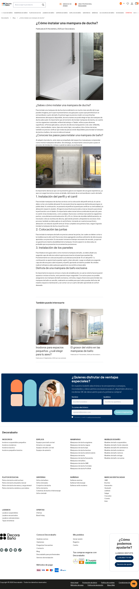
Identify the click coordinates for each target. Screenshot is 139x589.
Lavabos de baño (48, 12)
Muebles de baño (7, 12)
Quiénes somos (42, 539)
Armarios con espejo (43, 445)
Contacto (40, 548)
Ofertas (129, 12)
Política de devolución (95, 585)
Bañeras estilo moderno (78, 485)
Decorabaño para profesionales (48, 554)
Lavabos (6, 510)
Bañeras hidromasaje (77, 483)
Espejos (40, 439)
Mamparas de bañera (77, 461)
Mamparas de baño (21, 12)
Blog (14, 18)
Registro (76, 542)
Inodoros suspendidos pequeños (14, 442)
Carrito (75, 545)
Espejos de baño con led (45, 448)
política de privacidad (94, 417)
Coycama (107, 496)
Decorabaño (5, 18)
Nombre (75, 397)
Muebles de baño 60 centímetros (116, 448)
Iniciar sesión (78, 539)
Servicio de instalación (44, 557)
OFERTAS (40, 510)
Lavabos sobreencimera (10, 518)
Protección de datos (89, 582)
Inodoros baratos (8, 448)
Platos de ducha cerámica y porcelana (15, 488)
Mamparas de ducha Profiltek (80, 468)
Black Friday (40, 515)
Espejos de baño (75, 12)
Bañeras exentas (76, 480)
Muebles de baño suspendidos (115, 442)
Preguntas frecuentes (44, 545)
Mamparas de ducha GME (79, 463)
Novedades (120, 12)
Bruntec (107, 483)
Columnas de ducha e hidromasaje (48, 491)
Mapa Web (111, 585)
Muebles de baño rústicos (113, 453)
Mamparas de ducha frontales (81, 466)
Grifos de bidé (41, 493)
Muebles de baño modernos (114, 450)
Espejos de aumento (43, 450)
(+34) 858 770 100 (124, 557)
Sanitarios (86, 12)
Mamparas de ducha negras (80, 445)
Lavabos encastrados (10, 515)
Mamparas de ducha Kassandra (81, 458)
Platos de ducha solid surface (12, 480)
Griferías (40, 477)
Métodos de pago (77, 585)
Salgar (106, 493)
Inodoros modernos (9, 445)
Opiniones (40, 542)
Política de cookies (108, 582)
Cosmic (107, 498)
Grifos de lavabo (42, 483)
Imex (106, 501)
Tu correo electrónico (80, 407)
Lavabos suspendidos (10, 513)
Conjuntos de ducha (43, 485)
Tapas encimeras (8, 521)
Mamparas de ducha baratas (80, 450)
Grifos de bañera (42, 480)
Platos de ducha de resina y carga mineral (16, 485)
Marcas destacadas (114, 477)
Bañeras (95, 12)
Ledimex (107, 491)
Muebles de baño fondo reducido (116, 445)
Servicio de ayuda (124, 564)
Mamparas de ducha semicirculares (82, 453)
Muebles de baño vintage (113, 455)
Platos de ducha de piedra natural (14, 483)
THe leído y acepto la (87, 417)
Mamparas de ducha (77, 455)
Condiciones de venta (126, 582)
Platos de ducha (35, 12)
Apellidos (107, 397)
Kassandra (108, 485)
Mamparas (75, 439)
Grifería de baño (62, 12)
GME (106, 480)
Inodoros (7, 439)
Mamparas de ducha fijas (79, 448)
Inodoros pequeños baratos (12, 450)
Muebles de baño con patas (114, 458)
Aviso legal (74, 582)
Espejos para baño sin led (45, 442)
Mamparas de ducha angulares (81, 442)
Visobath (107, 488)
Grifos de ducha (42, 488)
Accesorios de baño (107, 12)
